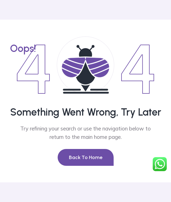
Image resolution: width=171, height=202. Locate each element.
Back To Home (85, 157)
